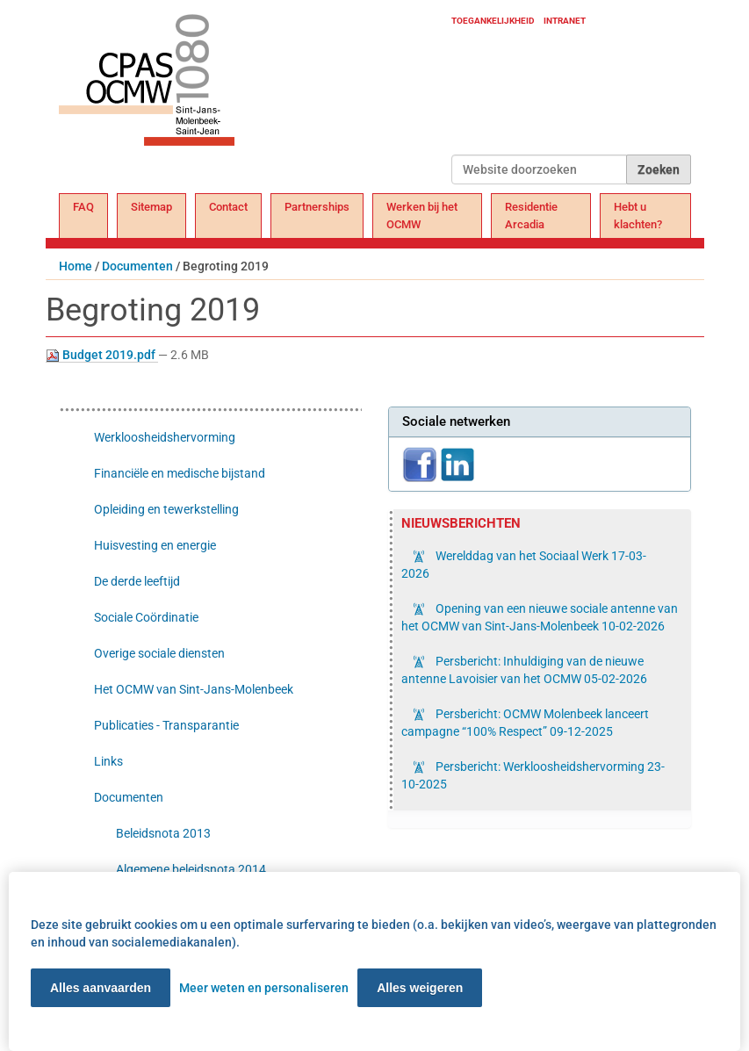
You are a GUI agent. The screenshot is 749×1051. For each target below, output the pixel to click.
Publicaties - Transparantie (166, 725)
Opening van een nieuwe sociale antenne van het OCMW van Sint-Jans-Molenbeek (539, 617)
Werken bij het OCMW (421, 215)
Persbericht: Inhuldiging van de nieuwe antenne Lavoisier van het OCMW (524, 670)
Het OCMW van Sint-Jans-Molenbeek (193, 689)
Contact (228, 206)
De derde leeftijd (137, 581)
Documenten (137, 266)
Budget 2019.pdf (102, 355)
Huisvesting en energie (155, 545)
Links (108, 761)
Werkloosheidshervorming (164, 437)
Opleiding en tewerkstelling (166, 509)
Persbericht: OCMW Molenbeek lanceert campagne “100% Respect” (525, 722)
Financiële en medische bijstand (179, 473)
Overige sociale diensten (159, 653)
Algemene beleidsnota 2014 (191, 869)
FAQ (83, 206)
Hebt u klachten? (638, 215)
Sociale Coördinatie (146, 617)
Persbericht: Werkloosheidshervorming (533, 775)
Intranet (565, 20)
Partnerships (316, 206)
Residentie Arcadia (531, 215)
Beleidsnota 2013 (163, 833)
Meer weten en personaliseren (264, 988)
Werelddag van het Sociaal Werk (523, 564)
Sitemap (151, 206)
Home (75, 266)
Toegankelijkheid (493, 20)
